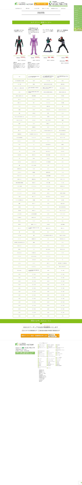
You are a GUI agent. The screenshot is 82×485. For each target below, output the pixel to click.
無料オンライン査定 (45, 8)
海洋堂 (40, 459)
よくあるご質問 (36, 8)
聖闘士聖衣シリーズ (51, 459)
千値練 (49, 457)
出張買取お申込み (42, 472)
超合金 (40, 460)
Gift (57, 441)
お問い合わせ (63, 8)
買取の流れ (27, 8)
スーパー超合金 (59, 452)
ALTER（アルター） (42, 439)
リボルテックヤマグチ (51, 456)
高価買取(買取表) (77, 26)
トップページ (76, 6)
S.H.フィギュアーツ (51, 447)
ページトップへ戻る (77, 474)
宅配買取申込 (76, 10)
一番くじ (58, 456)
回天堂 (58, 457)
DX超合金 (58, 439)
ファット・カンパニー (51, 453)
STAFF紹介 (76, 16)
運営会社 (75, 24)
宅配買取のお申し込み (42, 471)
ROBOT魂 (40, 447)
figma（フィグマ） (42, 441)
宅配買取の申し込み (54, 8)
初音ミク (40, 457)
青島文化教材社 (59, 460)
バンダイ (40, 453)
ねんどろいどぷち (59, 448)
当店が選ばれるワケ (18, 8)
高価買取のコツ (76, 20)
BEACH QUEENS (51, 439)
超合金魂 (49, 460)
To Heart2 (58, 447)
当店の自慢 (76, 14)
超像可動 (58, 459)
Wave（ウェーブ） (42, 448)
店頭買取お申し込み (42, 470)
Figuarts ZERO (50, 441)
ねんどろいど (50, 448)
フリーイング (59, 453)
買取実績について (77, 18)
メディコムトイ (41, 456)
